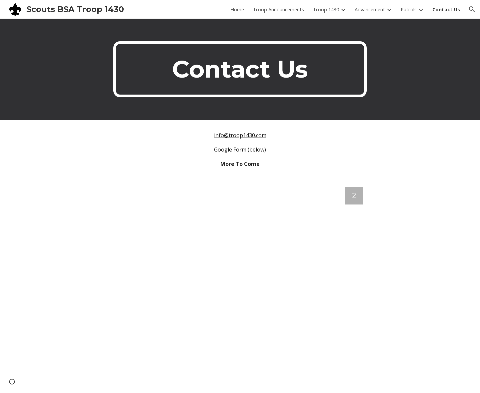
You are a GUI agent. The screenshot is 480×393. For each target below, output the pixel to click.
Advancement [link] (370, 9)
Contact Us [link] (446, 9)
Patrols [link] (409, 9)
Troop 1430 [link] (326, 9)
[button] (472, 9)
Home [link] (237, 9)
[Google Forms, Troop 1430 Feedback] (240, 286)
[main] (240, 69)
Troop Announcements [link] (278, 9)
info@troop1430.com (240, 135)
